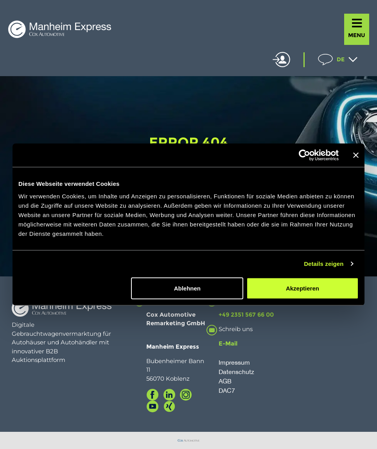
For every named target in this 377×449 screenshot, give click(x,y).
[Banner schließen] (356, 155)
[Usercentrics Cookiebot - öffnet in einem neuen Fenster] (304, 155)
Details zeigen (323, 263)
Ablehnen (187, 288)
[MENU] (357, 23)
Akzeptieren (302, 288)
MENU (356, 35)
